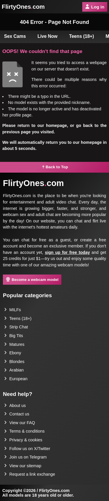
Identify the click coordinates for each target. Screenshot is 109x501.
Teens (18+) (81, 36)
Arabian (14, 370)
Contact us (16, 414)
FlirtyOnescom (23, 6)
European (15, 378)
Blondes (14, 361)
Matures (14, 344)
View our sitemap (22, 465)
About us (15, 405)
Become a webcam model (32, 279)
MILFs (12, 309)
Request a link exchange (29, 474)
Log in (94, 6)
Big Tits (13, 335)
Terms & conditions (24, 431)
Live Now (47, 36)
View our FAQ (19, 422)
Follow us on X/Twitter (27, 448)
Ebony (12, 352)
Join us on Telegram (25, 457)
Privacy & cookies (23, 440)
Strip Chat (16, 327)
